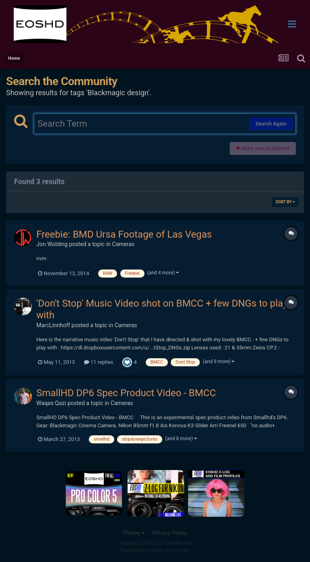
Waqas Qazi (51, 403)
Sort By (285, 202)
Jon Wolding (51, 244)
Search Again (271, 124)
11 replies (98, 362)
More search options (262, 148)
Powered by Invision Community (155, 550)
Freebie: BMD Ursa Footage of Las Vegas (124, 234)
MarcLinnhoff (53, 325)
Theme (134, 533)
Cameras (123, 244)
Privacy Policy (169, 533)
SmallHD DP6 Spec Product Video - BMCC (126, 393)
